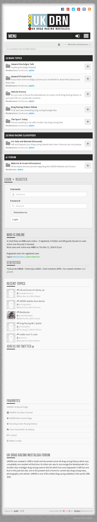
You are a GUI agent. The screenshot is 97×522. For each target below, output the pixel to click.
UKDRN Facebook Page (17, 407)
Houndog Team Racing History (22, 423)
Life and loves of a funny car (31, 290)
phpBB (16, 511)
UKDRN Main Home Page (19, 418)
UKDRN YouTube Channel (20, 412)
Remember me (20, 212)
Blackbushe (23, 312)
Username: (15, 189)
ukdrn (31, 70)
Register (21, 179)
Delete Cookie (14, 440)
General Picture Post (21, 76)
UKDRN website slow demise (31, 301)
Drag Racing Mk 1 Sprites (29, 323)
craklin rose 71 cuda (27, 334)
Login (7, 179)
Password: (15, 200)
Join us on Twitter (20, 346)
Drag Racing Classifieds (22, 135)
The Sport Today (19, 119)
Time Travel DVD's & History (20, 429)
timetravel (22, 70)
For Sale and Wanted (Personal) (26, 141)
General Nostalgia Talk (22, 64)
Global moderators (32, 257)
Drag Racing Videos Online (24, 107)
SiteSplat (77, 511)
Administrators (19, 257)
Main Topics (15, 58)
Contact (12, 435)
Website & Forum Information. (26, 163)
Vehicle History (18, 91)
